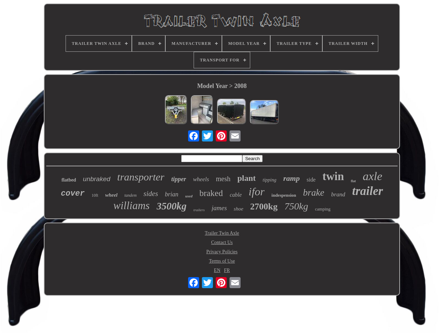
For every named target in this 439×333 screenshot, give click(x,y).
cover (73, 193)
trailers (199, 210)
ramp (291, 178)
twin (333, 176)
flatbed (68, 180)
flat (353, 181)
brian (171, 194)
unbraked (96, 179)
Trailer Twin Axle (222, 233)
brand (338, 194)
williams (132, 205)
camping (323, 209)
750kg (296, 206)
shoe (238, 209)
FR (227, 270)
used (189, 196)
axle (372, 176)
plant (246, 178)
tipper (178, 179)
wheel (111, 195)
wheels (201, 179)
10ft (94, 195)
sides (151, 193)
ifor (256, 191)
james (219, 208)
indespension (284, 195)
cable (236, 195)
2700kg (263, 207)
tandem (131, 195)
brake (313, 192)
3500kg (172, 206)
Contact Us (222, 242)
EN (217, 270)
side (310, 180)
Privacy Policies (222, 251)
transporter (141, 177)
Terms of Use (222, 261)
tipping (269, 180)
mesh (223, 179)
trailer (367, 191)
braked (211, 193)
